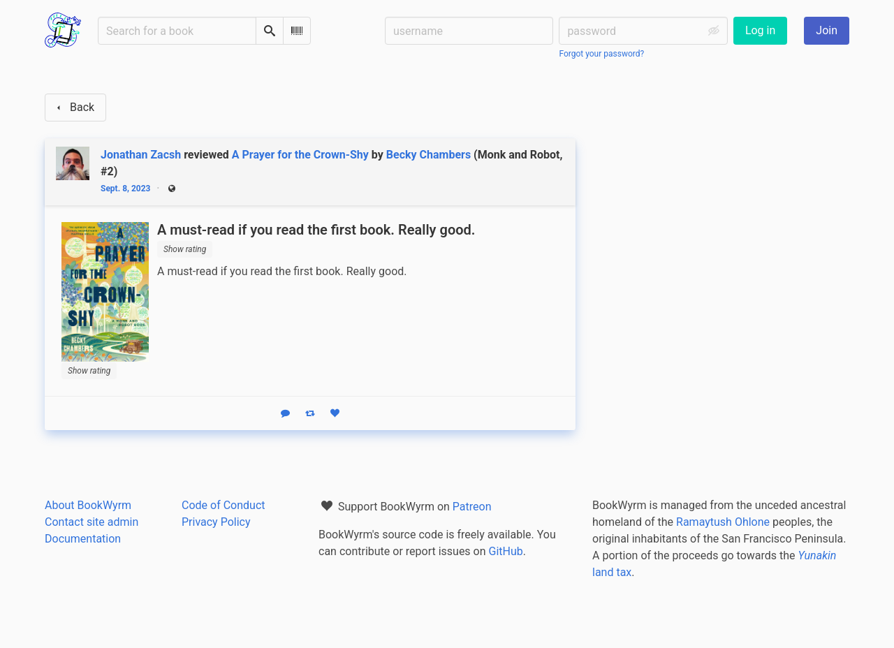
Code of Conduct (223, 505)
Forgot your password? (601, 54)
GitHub (506, 551)
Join (826, 30)
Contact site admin (91, 522)
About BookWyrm (88, 505)
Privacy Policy (216, 522)
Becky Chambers (428, 154)
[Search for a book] (177, 31)
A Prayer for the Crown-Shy (300, 154)
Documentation (83, 538)
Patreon (472, 506)
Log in (760, 30)
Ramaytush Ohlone (723, 522)
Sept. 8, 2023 (126, 188)
